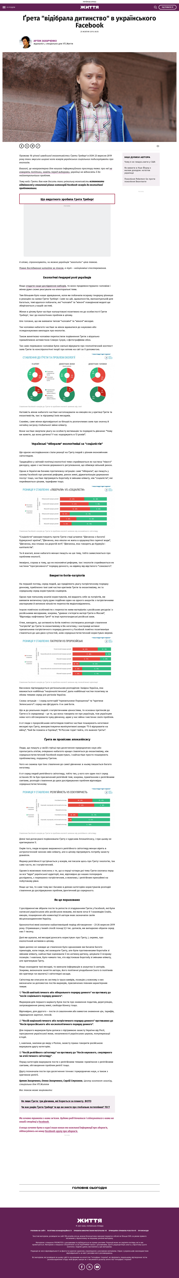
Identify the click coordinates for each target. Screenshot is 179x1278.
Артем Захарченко (45, 40)
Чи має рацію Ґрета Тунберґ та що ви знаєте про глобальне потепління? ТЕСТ (65, 1107)
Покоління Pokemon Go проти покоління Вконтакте (139, 180)
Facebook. (44, 1121)
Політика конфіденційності (59, 1231)
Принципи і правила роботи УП (122, 1231)
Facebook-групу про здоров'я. (61, 1131)
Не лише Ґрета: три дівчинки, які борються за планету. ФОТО (56, 1101)
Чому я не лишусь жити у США (139, 162)
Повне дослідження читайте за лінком (41, 268)
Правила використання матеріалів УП (90, 1231)
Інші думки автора (137, 157)
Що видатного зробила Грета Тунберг (67, 199)
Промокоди (143, 1231)
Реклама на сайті (37, 1231)
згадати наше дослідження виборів (46, 285)
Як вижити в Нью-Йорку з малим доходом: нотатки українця (137, 170)
